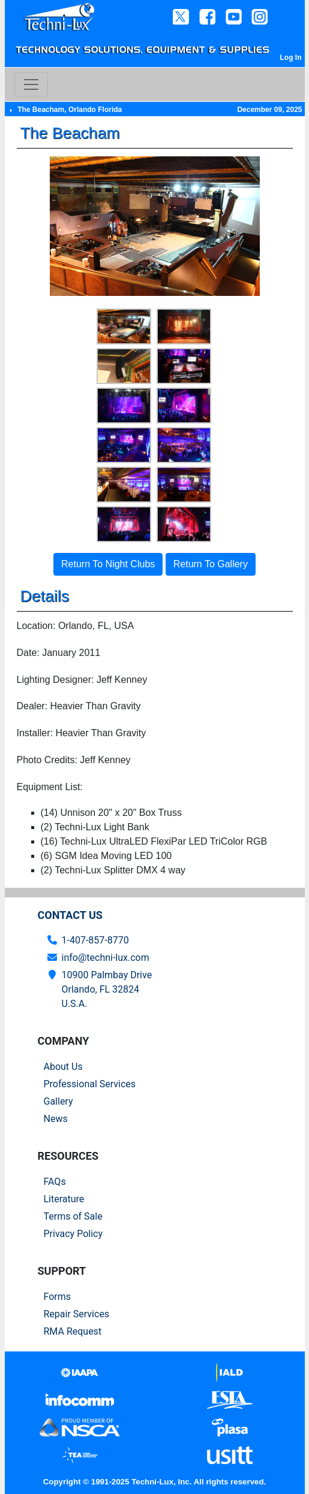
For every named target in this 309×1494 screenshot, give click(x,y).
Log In (291, 57)
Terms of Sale (73, 1216)
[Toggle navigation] (31, 84)
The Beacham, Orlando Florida (69, 109)
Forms (57, 1296)
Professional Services (90, 1084)
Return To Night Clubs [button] (108, 564)
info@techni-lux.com (105, 957)
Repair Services (77, 1314)
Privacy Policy (73, 1233)
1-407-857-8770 (95, 940)
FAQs (55, 1181)
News (56, 1118)
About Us (63, 1066)
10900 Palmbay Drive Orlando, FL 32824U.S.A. (107, 989)
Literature (64, 1199)
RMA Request (73, 1331)
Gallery (58, 1101)
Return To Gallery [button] (210, 564)
